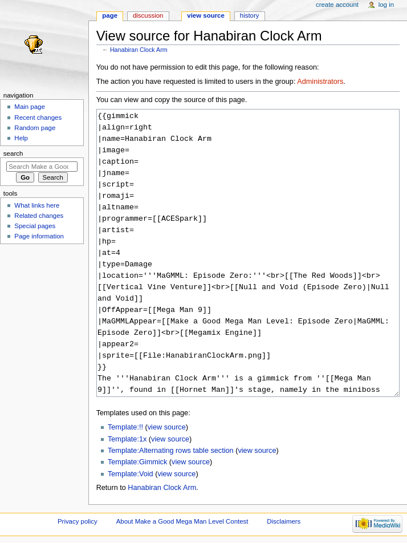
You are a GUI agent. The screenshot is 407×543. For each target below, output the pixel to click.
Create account (337, 4)
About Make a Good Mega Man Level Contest (182, 521)
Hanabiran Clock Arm (139, 49)
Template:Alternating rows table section (171, 451)
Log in (386, 4)
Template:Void (130, 474)
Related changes (38, 215)
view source (167, 427)
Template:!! (125, 427)
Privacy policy (77, 521)
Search (13, 153)
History (249, 15)
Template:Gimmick (137, 462)
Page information (39, 236)
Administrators (320, 82)
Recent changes (38, 117)
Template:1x (127, 439)
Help (21, 138)
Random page (34, 127)
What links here (36, 205)
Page (109, 15)
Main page (29, 106)
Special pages (34, 225)
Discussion (148, 15)
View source (206, 15)
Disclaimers (283, 521)
